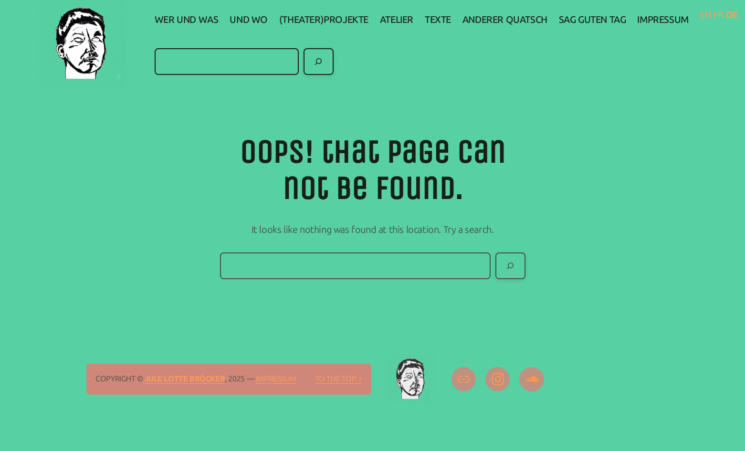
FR (719, 15)
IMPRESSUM (276, 378)
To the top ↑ (338, 378)
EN (705, 15)
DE (732, 15)
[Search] (319, 61)
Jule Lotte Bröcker (185, 378)
